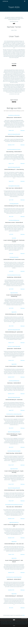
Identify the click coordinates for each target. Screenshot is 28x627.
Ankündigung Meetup (14, 134)
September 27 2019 (11, 144)
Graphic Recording (16, 451)
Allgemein (9, 134)
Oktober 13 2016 (11, 554)
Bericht (9, 115)
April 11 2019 (11, 199)
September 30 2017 (11, 377)
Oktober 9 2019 (11, 130)
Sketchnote (17, 220)
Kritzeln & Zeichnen (17, 149)
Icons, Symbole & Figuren (14, 346)
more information (24, 618)
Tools (18, 522)
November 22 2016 (11, 518)
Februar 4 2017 (11, 500)
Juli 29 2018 (11, 234)
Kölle (19, 115)
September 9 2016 (11, 572)
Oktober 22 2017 (11, 342)
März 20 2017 (11, 428)
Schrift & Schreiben (17, 275)
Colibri (23, 615)
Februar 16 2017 (11, 484)
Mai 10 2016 (11, 607)
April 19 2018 (11, 289)
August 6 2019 (11, 181)
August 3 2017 (11, 410)
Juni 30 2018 (11, 271)
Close (14, 625)
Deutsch (16, 115)
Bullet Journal (13, 115)
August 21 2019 (11, 163)
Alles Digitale (11, 185)
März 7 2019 (11, 216)
